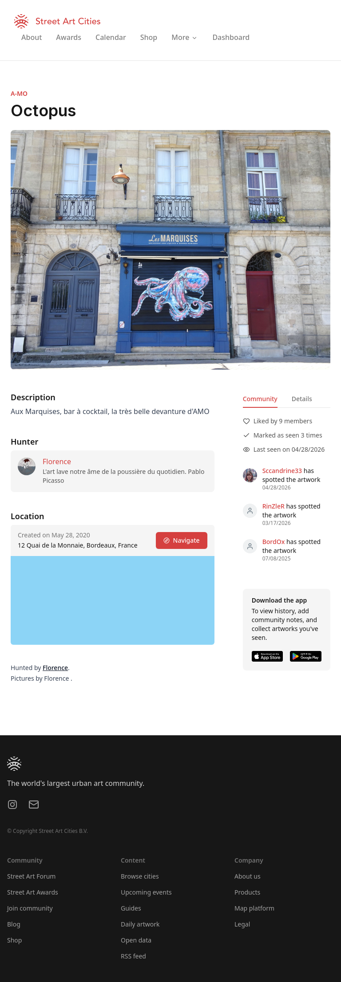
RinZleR (273, 506)
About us (247, 876)
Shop (14, 940)
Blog (13, 924)
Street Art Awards (32, 892)
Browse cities (140, 876)
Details (302, 398)
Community (260, 398)
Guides (131, 908)
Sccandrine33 (282, 470)
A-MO (19, 93)
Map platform (254, 908)
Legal (242, 924)
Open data (136, 940)
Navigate (181, 540)
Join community (30, 908)
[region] (112, 600)
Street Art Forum (31, 876)
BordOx (273, 541)
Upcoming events (146, 892)
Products (247, 892)
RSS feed (133, 956)
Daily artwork (140, 924)
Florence (57, 461)
